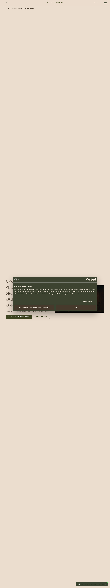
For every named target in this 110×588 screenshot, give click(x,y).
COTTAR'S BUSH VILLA (25, 8)
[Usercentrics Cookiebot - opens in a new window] (87, 279)
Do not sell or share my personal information (34, 307)
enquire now (41, 316)
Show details (87, 301)
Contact (96, 3)
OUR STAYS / (11, 8)
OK (76, 307)
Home (7, 3)
